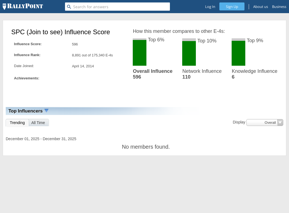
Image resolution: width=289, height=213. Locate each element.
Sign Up (232, 6)
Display (239, 122)
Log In (210, 6)
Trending (17, 122)
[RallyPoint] (23, 6)
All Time (38, 122)
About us (260, 6)
